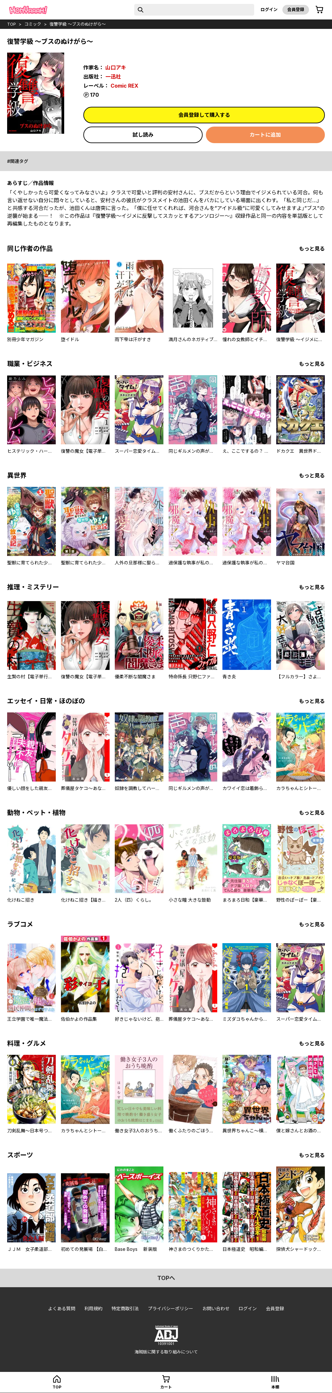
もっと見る (312, 248)
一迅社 (113, 76)
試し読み (143, 134)
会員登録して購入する (204, 115)
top (11, 24)
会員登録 (295, 9)
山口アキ (115, 67)
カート (166, 1387)
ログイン (269, 9)
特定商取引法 (125, 1308)
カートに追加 (265, 134)
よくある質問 (61, 1308)
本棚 (275, 1387)
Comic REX (124, 85)
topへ (166, 1278)
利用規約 (93, 1308)
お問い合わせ (216, 1308)
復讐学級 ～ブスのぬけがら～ (78, 24)
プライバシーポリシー (170, 1308)
